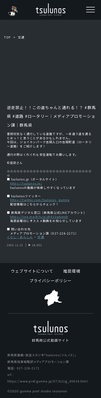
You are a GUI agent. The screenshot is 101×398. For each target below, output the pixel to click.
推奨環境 (71, 271)
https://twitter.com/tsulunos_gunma (40, 200)
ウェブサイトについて (32, 271)
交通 (21, 37)
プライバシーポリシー (50, 280)
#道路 (18, 116)
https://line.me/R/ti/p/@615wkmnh (39, 217)
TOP (7, 37)
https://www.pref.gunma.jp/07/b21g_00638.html (47, 381)
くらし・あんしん (20, 237)
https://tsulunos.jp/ (26, 183)
